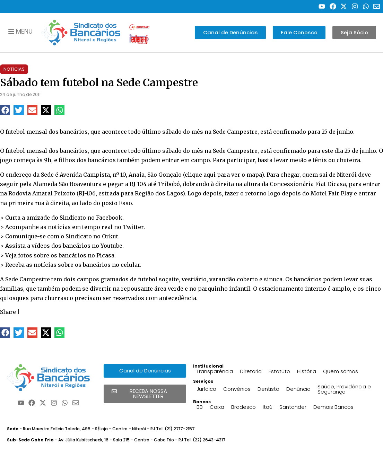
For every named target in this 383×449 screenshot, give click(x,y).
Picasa (105, 255)
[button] (5, 110)
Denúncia (298, 389)
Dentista (268, 389)
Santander (292, 407)
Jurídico (206, 389)
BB (200, 407)
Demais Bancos (333, 407)
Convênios (237, 389)
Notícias (14, 69)
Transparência (215, 371)
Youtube (111, 245)
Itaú (267, 407)
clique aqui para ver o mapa (223, 174)
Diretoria (251, 371)
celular (130, 264)
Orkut (110, 236)
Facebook (109, 217)
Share (8, 311)
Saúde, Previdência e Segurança (344, 389)
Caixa (217, 407)
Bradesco (243, 407)
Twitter (133, 226)
